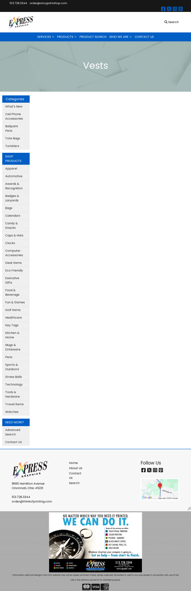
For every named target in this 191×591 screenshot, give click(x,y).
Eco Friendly (14, 270)
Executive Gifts (12, 280)
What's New (13, 106)
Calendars (12, 216)
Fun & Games (15, 302)
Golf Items (13, 310)
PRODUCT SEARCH (92, 37)
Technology (14, 384)
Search (74, 483)
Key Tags (11, 325)
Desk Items (13, 263)
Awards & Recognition (14, 186)
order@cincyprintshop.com (48, 3)
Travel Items (14, 404)
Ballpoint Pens (11, 128)
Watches (11, 412)
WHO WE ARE (119, 37)
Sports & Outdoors (12, 367)
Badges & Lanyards (12, 198)
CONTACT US (144, 37)
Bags (8, 208)
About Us (75, 468)
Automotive (13, 176)
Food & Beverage (12, 292)
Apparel (11, 168)
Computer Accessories (14, 253)
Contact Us (13, 442)
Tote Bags (12, 138)
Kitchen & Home (12, 335)
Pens (8, 357)
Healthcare (13, 317)
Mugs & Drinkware (12, 347)
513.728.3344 (18, 3)
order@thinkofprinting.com (32, 501)
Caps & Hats (14, 235)
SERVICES (44, 37)
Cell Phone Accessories (14, 116)
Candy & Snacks (11, 225)
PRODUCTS (65, 37)
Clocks (10, 243)
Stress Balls (13, 377)
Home (73, 463)
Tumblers (12, 146)
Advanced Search (12, 432)
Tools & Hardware (12, 394)
